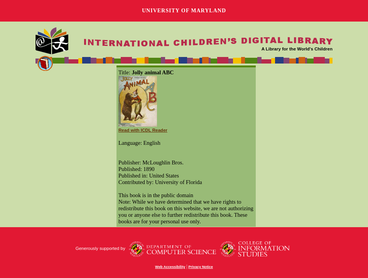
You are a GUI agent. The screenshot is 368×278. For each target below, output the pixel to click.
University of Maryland (184, 10)
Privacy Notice (200, 267)
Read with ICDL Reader (142, 130)
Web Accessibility (170, 267)
